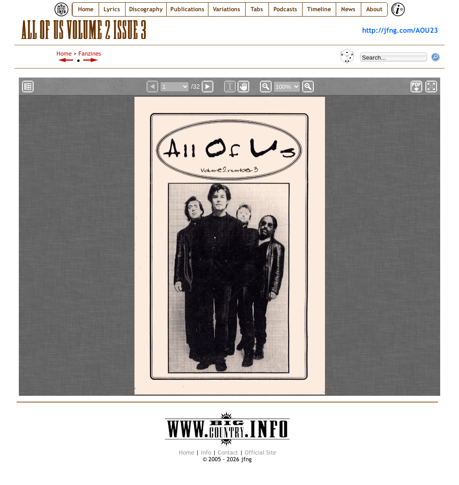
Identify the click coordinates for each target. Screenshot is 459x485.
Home (85, 9)
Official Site (260, 452)
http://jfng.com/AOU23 (400, 30)
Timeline (319, 9)
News (348, 9)
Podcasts (285, 9)
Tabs (257, 9)
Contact (228, 452)
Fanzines (89, 53)
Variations (226, 9)
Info (206, 452)
